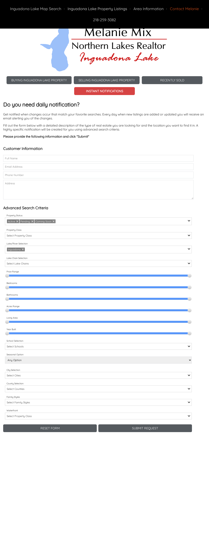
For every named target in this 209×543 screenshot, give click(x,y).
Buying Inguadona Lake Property (38, 80)
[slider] (7, 276)
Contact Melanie (184, 8)
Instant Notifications (104, 91)
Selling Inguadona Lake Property (107, 80)
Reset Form (50, 429)
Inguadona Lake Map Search (35, 8)
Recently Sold (173, 80)
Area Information (148, 8)
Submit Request (145, 429)
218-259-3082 (104, 19)
